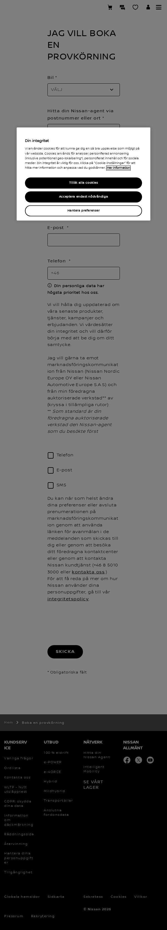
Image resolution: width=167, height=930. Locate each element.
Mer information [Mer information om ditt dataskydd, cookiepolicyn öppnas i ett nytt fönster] (118, 168)
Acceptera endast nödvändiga (83, 196)
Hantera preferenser (83, 210)
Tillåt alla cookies (83, 183)
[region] (83, 173)
